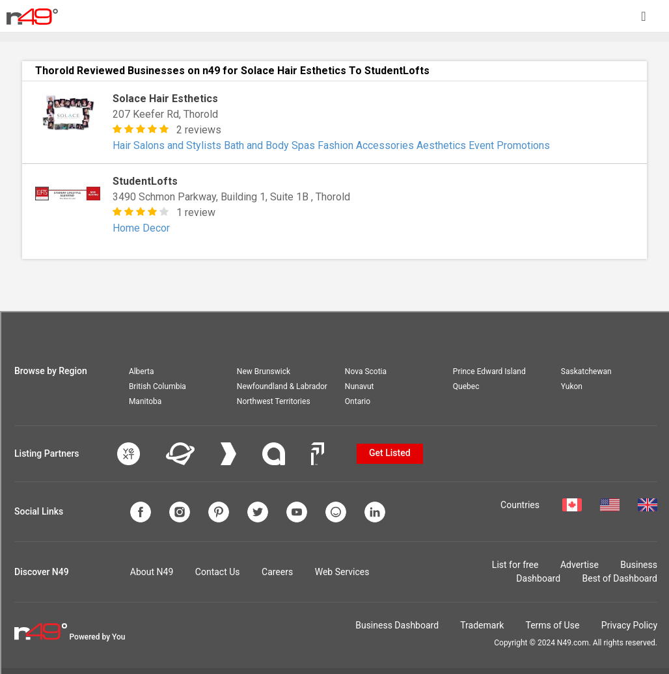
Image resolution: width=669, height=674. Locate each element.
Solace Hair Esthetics (165, 98)
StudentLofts (145, 181)
